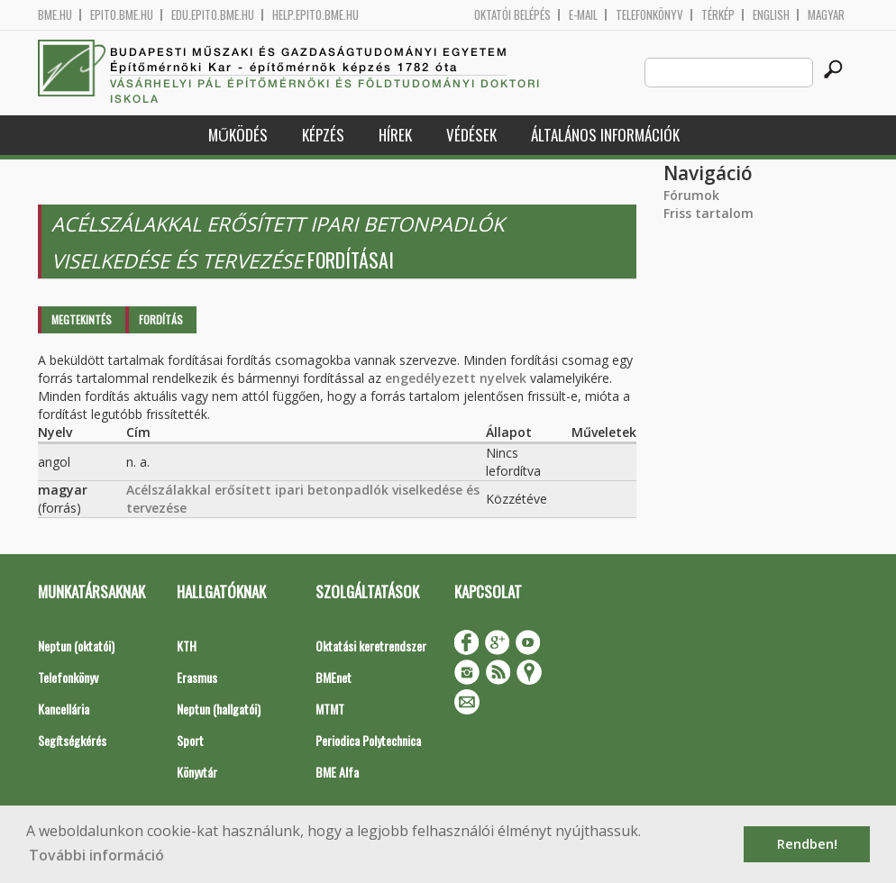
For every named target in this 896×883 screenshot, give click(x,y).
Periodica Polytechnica (368, 740)
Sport (190, 740)
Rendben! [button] (807, 843)
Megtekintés (81, 319)
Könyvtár (197, 771)
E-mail (583, 15)
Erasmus (197, 677)
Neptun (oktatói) (76, 645)
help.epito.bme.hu (315, 15)
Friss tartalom (708, 213)
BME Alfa (337, 771)
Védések (471, 134)
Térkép (718, 15)
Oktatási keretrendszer (370, 645)
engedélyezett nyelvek (455, 378)
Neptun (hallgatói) (219, 708)
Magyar (826, 15)
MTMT (329, 708)
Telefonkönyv (649, 15)
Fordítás (161, 319)
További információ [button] (96, 855)
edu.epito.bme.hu (212, 15)
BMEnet (333, 677)
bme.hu (55, 15)
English (771, 15)
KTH (187, 645)
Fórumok (691, 195)
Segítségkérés (72, 740)
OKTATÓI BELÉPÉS (512, 15)
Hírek (395, 134)
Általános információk (605, 134)
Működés (238, 134)
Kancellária (63, 708)
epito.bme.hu (121, 15)
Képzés (323, 134)
